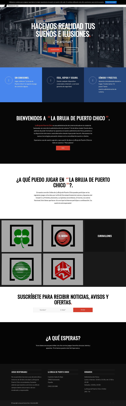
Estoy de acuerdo (111, 2)
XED (37, 403)
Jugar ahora (55, 49)
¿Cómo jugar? (71, 49)
